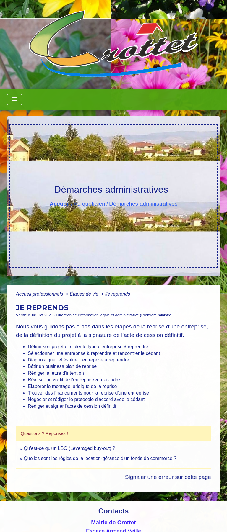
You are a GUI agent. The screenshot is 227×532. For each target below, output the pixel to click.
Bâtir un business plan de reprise (62, 366)
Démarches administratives (143, 204)
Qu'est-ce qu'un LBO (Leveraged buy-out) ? (69, 448)
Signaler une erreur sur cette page (168, 477)
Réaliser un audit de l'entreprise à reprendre (74, 379)
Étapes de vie (85, 294)
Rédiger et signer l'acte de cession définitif (72, 406)
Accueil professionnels (40, 294)
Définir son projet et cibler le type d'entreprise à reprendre (88, 346)
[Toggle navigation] (14, 99)
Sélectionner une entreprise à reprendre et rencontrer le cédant (94, 353)
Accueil (59, 204)
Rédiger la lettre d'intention (56, 373)
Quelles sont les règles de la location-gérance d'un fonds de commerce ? (100, 458)
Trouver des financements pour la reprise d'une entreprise (88, 392)
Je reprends (117, 294)
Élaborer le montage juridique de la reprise (72, 386)
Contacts (113, 511)
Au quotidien (89, 204)
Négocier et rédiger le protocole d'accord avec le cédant (86, 399)
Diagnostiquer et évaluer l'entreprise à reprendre (78, 359)
